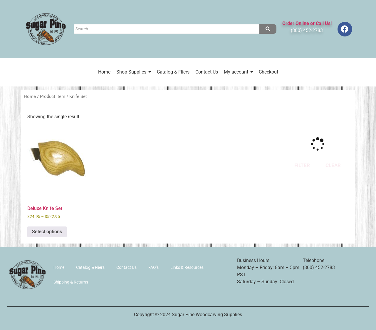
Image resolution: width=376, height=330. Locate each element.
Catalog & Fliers (90, 267)
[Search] (166, 29)
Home (30, 96)
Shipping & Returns (70, 282)
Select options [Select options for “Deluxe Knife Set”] (47, 231)
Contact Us (126, 267)
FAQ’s (153, 267)
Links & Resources (187, 267)
